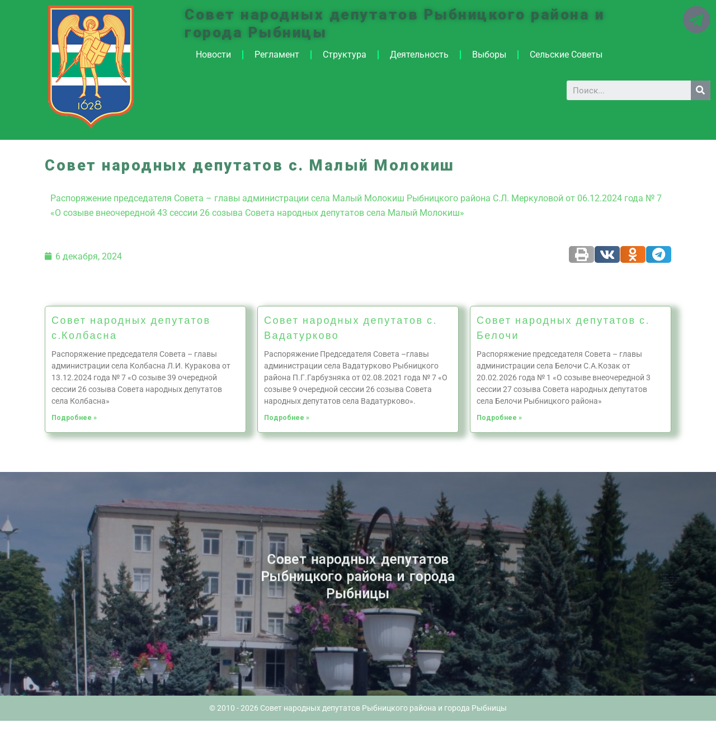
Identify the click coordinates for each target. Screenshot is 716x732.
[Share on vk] (607, 254)
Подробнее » (74, 418)
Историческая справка (58, 586)
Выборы (489, 54)
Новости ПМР (57, 579)
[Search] (700, 90)
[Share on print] (581, 254)
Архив (55, 582)
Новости (213, 54)
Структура (344, 54)
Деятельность (419, 54)
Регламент (277, 54)
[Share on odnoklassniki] (633, 254)
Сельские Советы (566, 54)
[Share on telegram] (658, 254)
